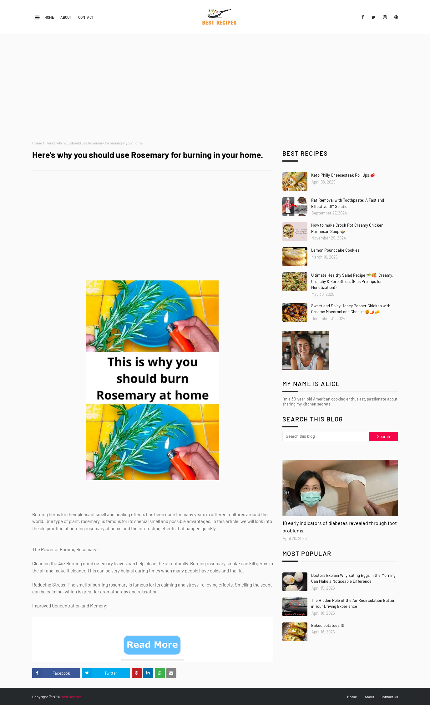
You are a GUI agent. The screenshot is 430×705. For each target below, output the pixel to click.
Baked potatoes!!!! (327, 625)
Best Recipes (71, 696)
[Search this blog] (325, 436)
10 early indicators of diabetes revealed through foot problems (339, 526)
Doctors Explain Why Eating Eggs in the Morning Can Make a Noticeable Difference (353, 578)
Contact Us (389, 696)
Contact (86, 17)
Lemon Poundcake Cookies (335, 250)
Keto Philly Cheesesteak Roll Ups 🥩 (343, 175)
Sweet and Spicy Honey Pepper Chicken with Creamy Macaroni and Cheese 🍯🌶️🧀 (350, 309)
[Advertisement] (215, 87)
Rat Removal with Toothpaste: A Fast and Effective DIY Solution (347, 203)
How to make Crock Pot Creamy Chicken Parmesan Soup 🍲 (347, 228)
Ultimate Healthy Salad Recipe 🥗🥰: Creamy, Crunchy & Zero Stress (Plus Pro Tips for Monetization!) (352, 281)
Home (49, 17)
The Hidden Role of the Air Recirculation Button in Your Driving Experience (353, 603)
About (66, 17)
